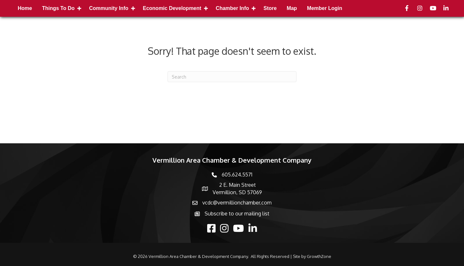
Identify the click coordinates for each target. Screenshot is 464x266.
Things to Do (58, 8)
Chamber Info (232, 8)
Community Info (108, 8)
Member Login (324, 8)
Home (25, 8)
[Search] (232, 76)
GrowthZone (319, 256)
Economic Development (172, 8)
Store (270, 8)
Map (292, 8)
